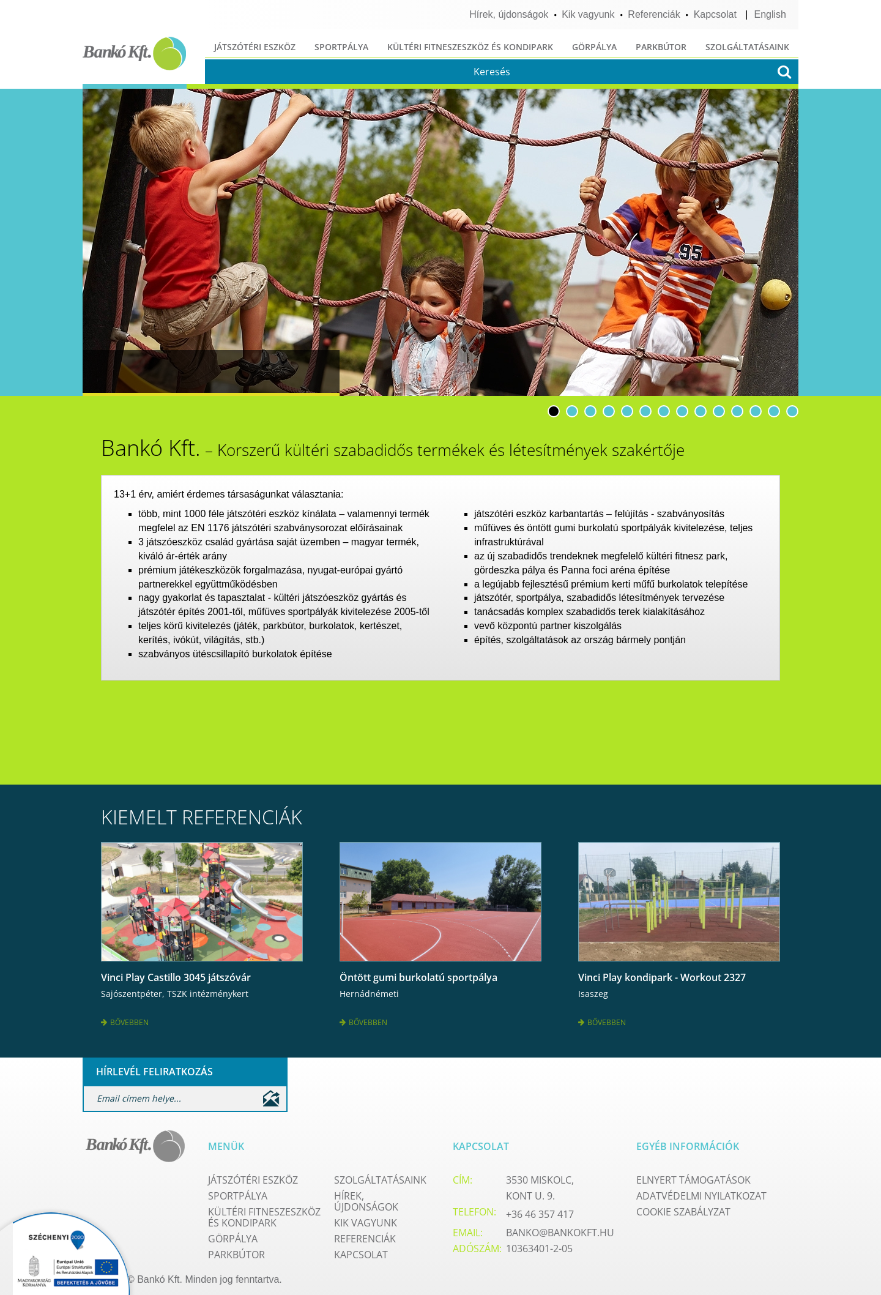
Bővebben (125, 1020)
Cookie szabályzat (683, 1207)
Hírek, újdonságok (508, 14)
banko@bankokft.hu (560, 1228)
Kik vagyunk (588, 14)
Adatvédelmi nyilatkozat (701, 1191)
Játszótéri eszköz (255, 47)
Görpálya (594, 47)
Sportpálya (341, 47)
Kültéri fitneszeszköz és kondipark (470, 47)
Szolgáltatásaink (747, 47)
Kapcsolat (715, 14)
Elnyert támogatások (693, 1175)
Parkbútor (661, 47)
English (770, 14)
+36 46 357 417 (540, 1210)
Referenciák (654, 14)
